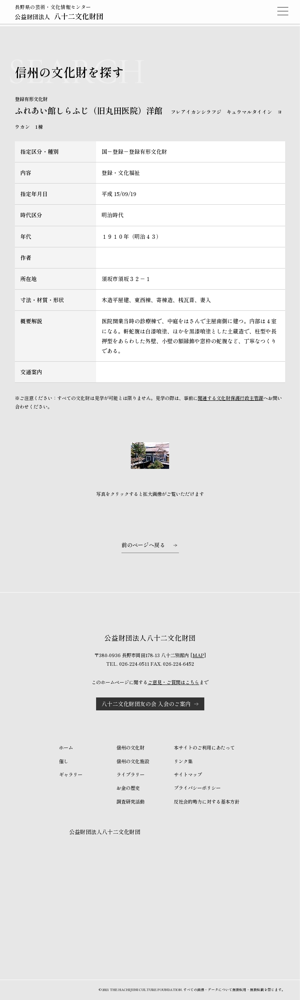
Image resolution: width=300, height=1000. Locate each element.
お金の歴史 (128, 787)
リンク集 (183, 761)
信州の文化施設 (132, 761)
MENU (283, 11)
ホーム (66, 747)
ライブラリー (130, 774)
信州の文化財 (130, 747)
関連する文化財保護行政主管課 (230, 398)
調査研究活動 (130, 801)
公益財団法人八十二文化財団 (104, 832)
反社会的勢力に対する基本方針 (206, 801)
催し (63, 761)
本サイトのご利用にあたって (204, 747)
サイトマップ (188, 774)
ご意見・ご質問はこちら (173, 682)
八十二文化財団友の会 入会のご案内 (146, 704)
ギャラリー (70, 774)
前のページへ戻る (143, 545)
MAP (198, 655)
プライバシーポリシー (197, 787)
